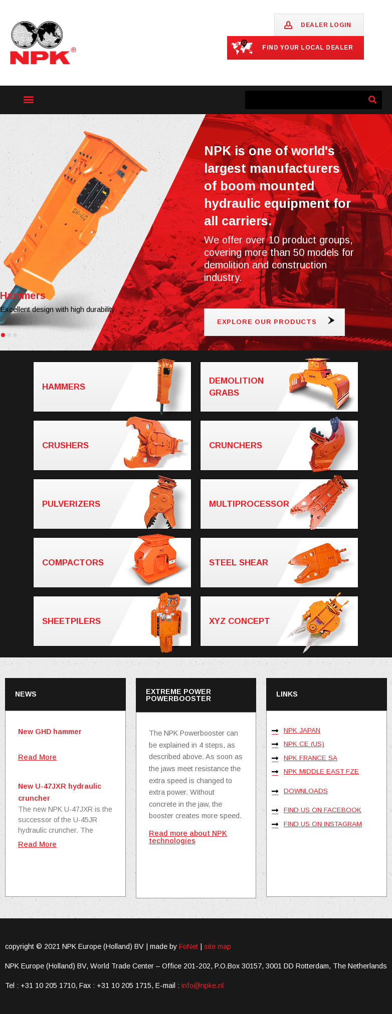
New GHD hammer (50, 732)
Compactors (116, 562)
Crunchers (283, 445)
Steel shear (283, 562)
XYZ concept (283, 621)
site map (217, 946)
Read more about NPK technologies (188, 836)
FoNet (188, 946)
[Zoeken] (372, 100)
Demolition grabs (283, 386)
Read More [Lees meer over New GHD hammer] (37, 757)
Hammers (116, 387)
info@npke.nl (202, 985)
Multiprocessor (283, 504)
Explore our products (267, 321)
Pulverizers (116, 504)
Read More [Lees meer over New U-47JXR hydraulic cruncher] (37, 844)
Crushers (116, 444)
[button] (28, 99)
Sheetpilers (116, 621)
